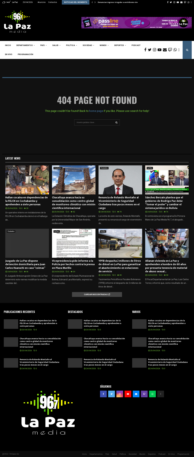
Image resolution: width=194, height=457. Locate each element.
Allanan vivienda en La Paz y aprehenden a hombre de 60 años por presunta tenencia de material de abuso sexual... (166, 266)
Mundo (103, 45)
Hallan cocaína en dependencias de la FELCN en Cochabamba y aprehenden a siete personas (26, 201)
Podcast (136, 45)
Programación (25, 54)
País (42, 45)
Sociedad (87, 45)
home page (96, 110)
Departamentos (24, 45)
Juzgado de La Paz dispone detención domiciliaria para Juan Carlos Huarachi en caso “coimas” (25, 264)
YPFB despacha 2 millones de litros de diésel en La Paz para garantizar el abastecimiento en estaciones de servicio (120, 266)
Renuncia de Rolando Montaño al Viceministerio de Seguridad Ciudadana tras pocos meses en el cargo (119, 202)
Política (70, 45)
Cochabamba (12, 168)
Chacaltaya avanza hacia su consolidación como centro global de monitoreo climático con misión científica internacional (73, 202)
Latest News (12, 158)
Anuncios (42, 2)
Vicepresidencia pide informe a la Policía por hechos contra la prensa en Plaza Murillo (73, 264)
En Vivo (8, 54)
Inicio (8, 45)
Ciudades (57, 168)
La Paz (149, 168)
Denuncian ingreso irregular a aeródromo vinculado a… (122, 2)
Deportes (119, 45)
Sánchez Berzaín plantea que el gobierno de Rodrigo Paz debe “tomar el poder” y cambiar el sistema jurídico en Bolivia (164, 202)
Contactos (52, 2)
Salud (55, 45)
